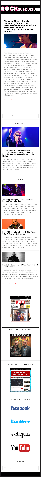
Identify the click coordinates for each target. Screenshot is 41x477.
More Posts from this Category (11, 284)
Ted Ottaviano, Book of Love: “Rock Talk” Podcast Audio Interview (18, 200)
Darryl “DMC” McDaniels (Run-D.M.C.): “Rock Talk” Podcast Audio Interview (18, 233)
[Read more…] (8, 100)
